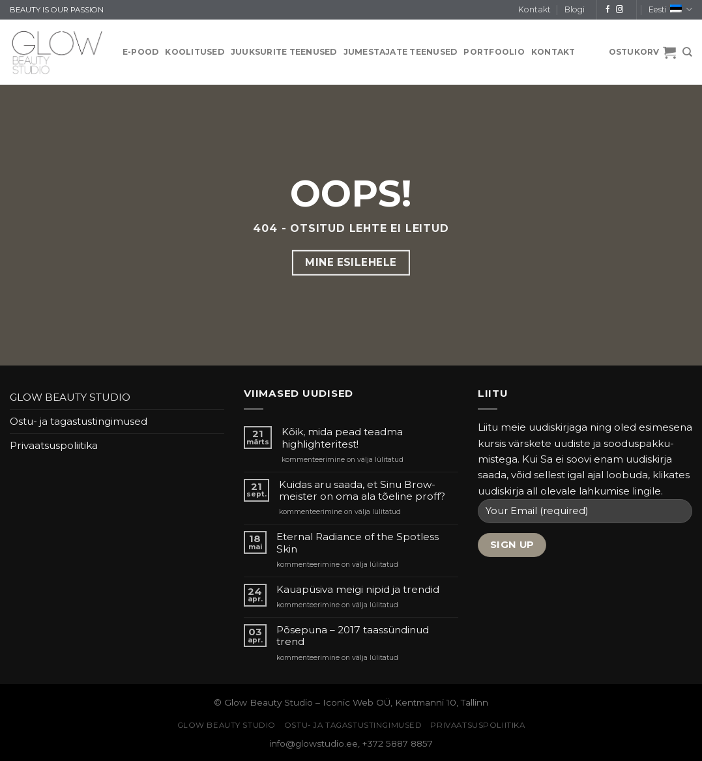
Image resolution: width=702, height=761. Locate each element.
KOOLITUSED (194, 52)
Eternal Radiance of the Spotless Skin (357, 542)
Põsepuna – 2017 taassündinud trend (352, 636)
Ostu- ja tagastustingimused (78, 421)
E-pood (140, 52)
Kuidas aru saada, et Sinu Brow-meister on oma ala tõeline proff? (362, 490)
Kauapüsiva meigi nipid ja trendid (357, 590)
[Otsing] (687, 52)
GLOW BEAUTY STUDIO (70, 397)
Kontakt (534, 9)
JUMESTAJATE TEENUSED (401, 52)
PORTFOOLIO (493, 52)
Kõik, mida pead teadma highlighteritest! (342, 438)
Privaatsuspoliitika (54, 445)
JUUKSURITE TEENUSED (284, 52)
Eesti (670, 9)
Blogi (574, 9)
